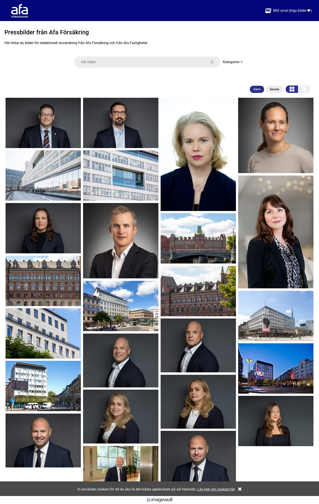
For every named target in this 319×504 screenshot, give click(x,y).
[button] (214, 62)
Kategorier (233, 62)
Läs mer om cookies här (216, 489)
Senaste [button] (274, 89)
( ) (288, 10)
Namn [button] (257, 89)
